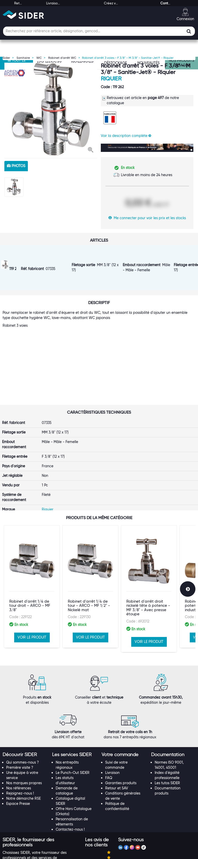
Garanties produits (120, 730)
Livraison (112, 720)
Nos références (18, 735)
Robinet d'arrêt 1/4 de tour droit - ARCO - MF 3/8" (29, 561)
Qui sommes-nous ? (22, 710)
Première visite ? (19, 715)
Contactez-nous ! (70, 777)
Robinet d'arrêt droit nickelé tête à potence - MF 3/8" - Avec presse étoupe (148, 563)
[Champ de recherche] (99, 31)
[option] (50, 109)
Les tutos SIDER (167, 730)
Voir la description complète (126, 135)
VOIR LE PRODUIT (32, 592)
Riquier (111, 78)
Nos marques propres (24, 730)
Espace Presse (18, 751)
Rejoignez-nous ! (20, 741)
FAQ (108, 725)
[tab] (25, 702)
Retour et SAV (116, 735)
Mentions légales (62, 854)
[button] (90, 150)
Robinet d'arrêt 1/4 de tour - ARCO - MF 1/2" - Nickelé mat (89, 561)
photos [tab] (16, 165)
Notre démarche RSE (23, 746)
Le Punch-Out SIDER (72, 720)
